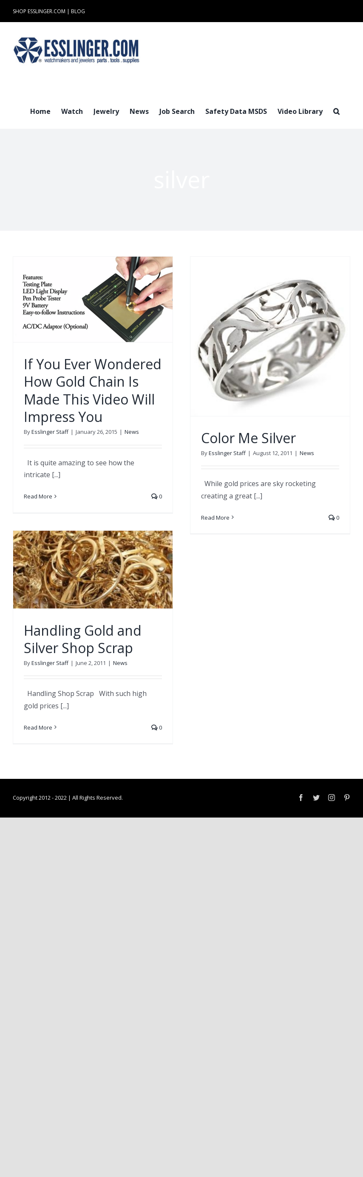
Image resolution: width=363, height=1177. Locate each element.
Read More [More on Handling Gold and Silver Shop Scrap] (38, 727)
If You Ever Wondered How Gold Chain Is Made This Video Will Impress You (93, 390)
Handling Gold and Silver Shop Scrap (83, 639)
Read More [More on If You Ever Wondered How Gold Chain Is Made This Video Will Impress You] (38, 496)
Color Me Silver (248, 438)
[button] (336, 110)
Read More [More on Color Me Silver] (215, 517)
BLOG (78, 11)
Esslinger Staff (49, 432)
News (132, 432)
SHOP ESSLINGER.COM (39, 11)
